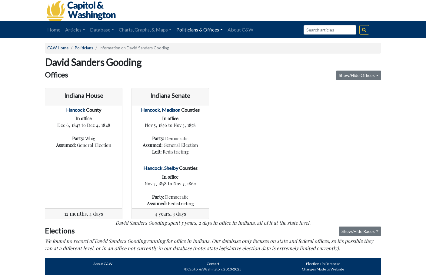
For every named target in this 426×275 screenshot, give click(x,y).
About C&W (240, 29)
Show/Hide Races (358, 231)
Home (53, 29)
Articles (73, 29)
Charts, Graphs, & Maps (143, 29)
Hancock (75, 110)
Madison (171, 110)
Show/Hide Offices (357, 75)
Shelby (171, 168)
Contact (213, 263)
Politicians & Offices (197, 29)
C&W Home (57, 47)
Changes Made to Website (323, 269)
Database (100, 29)
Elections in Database (323, 263)
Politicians (84, 47)
